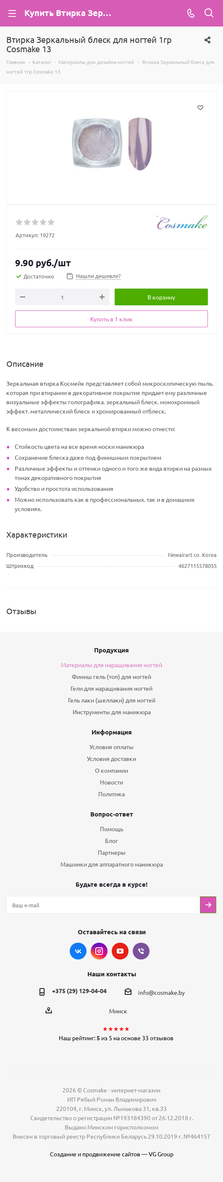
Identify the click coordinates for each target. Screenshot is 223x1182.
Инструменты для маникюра (112, 712)
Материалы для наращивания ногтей (111, 664)
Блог (111, 840)
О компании (111, 770)
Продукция (111, 650)
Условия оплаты (111, 746)
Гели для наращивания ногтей (111, 688)
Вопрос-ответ (111, 814)
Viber (141, 951)
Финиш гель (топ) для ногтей (111, 676)
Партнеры (112, 852)
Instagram (99, 951)
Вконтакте (78, 951)
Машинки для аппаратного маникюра (111, 864)
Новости (111, 782)
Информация (112, 732)
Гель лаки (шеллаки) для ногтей (111, 700)
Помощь (111, 828)
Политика (111, 794)
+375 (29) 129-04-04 (79, 990)
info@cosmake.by (161, 992)
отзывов (161, 1038)
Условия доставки (111, 758)
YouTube (120, 951)
